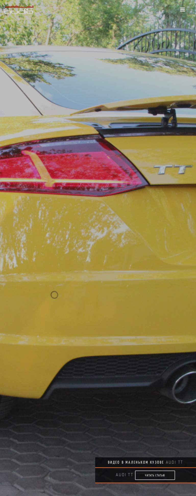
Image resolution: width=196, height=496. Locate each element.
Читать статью (155, 475)
